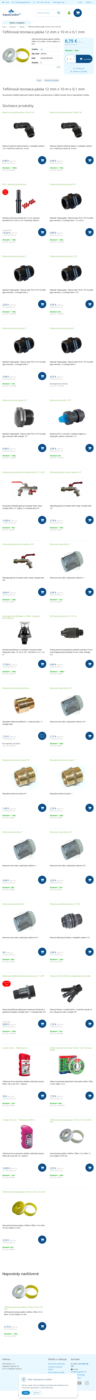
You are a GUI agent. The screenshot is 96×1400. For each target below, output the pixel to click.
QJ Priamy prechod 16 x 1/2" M (63, 616)
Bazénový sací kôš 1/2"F (60, 400)
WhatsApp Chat (59, 2)
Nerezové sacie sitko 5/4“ (61, 832)
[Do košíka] (84, 59)
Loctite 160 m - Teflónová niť (14, 1048)
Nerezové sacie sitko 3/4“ (61, 688)
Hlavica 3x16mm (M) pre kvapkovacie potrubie (70, 976)
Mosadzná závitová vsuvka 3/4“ (16, 760)
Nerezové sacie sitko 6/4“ (13, 904)
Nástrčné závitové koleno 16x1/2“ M (18, 112)
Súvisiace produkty (52, 80)
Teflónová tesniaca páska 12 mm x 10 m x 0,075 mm (70, 1121)
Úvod (7, 2)
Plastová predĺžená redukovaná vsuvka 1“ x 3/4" (23, 976)
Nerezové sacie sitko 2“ (60, 544)
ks (70, 59)
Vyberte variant (42, 736)
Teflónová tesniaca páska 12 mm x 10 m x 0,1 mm (23, 1308)
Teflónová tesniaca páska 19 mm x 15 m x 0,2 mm (23, 1192)
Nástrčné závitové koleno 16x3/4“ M (66, 112)
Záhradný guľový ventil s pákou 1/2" (65, 472)
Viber (79, 1378)
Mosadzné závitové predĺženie (15, 688)
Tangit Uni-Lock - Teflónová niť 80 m (18, 1120)
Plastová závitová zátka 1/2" (14, 400)
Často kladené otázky (56, 1372)
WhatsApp (81, 1375)
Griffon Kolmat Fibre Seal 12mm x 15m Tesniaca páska (71, 1049)
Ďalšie (89, 2)
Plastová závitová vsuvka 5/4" (63, 184)
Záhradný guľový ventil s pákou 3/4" (18, 544)
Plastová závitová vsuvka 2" (14, 256)
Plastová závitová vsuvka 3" (14, 328)
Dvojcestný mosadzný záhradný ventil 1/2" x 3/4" (23, 472)
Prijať (26, 1393)
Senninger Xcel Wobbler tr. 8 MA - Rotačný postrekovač (21, 617)
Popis (39, 80)
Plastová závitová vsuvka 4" (62, 328)
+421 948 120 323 (43, 2)
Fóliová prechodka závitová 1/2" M (65, 904)
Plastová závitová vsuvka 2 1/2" (63, 256)
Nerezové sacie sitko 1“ (12, 832)
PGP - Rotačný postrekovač (14, 184)
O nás (80, 2)
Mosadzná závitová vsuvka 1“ (63, 760)
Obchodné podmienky (56, 1364)
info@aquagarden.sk (23, 2)
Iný (42, 49)
